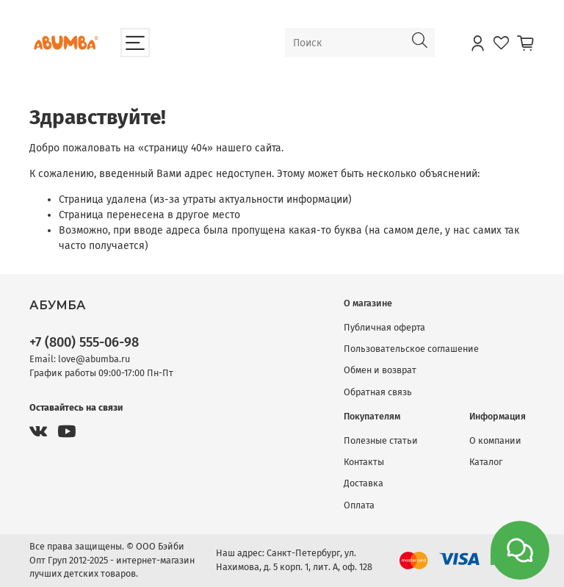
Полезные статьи (381, 440)
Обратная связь (378, 391)
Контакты (364, 461)
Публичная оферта (384, 327)
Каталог (485, 461)
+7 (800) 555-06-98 (84, 342)
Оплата (359, 505)
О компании (495, 440)
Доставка (363, 483)
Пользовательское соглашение (411, 348)
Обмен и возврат (380, 369)
